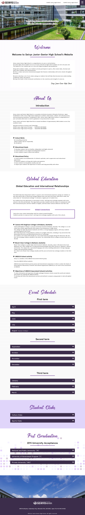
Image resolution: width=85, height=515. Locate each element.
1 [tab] (42, 38)
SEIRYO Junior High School (54, 2)
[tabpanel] (42, 22)
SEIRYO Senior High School (71, 2)
